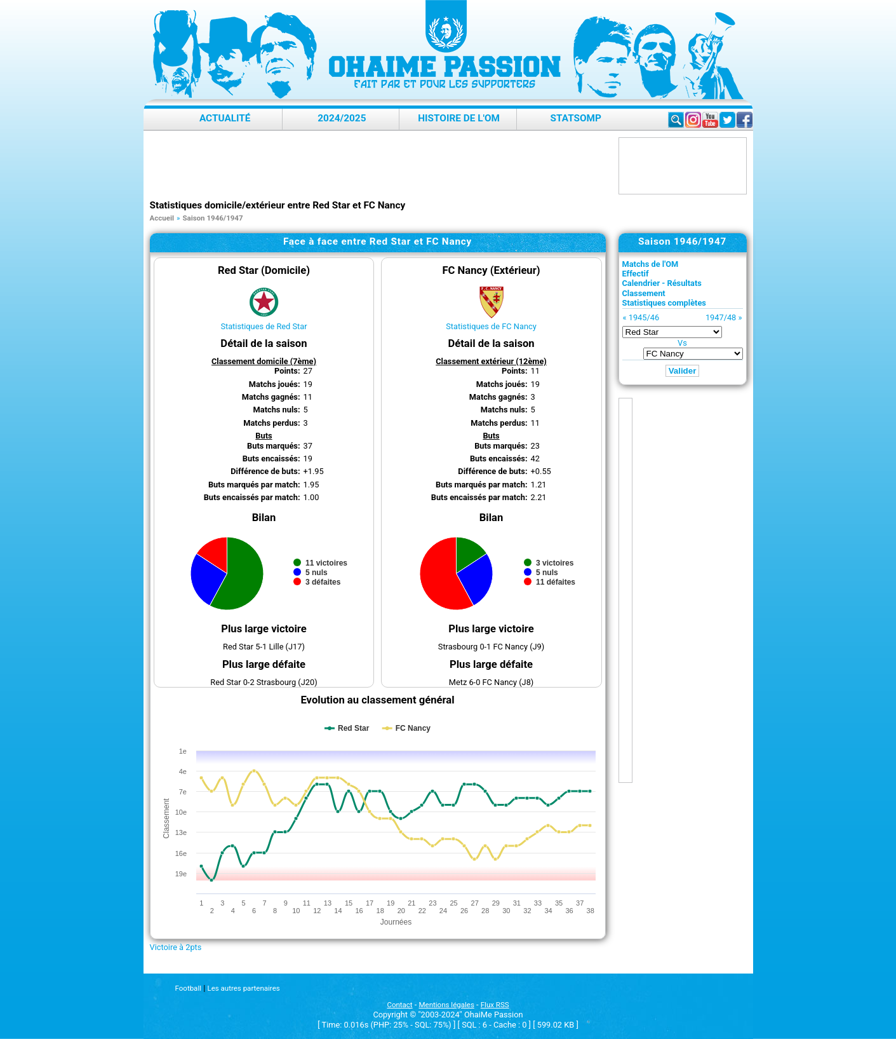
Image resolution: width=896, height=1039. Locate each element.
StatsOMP (576, 118)
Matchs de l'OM (650, 264)
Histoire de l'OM (459, 118)
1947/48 (720, 317)
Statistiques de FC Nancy (491, 326)
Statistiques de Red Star (263, 326)
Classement (643, 293)
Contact (399, 1004)
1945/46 (644, 317)
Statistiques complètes (664, 303)
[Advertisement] (381, 165)
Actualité (225, 118)
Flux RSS (495, 1004)
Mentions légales (446, 1004)
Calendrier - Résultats (662, 283)
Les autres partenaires (243, 988)
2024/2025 (342, 118)
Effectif (635, 273)
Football (188, 988)
